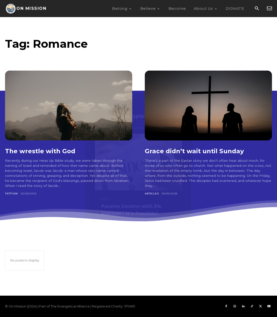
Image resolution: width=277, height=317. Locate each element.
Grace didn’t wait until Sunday (200, 150)
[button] (257, 9)
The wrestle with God (44, 150)
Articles (152, 193)
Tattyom (11, 193)
